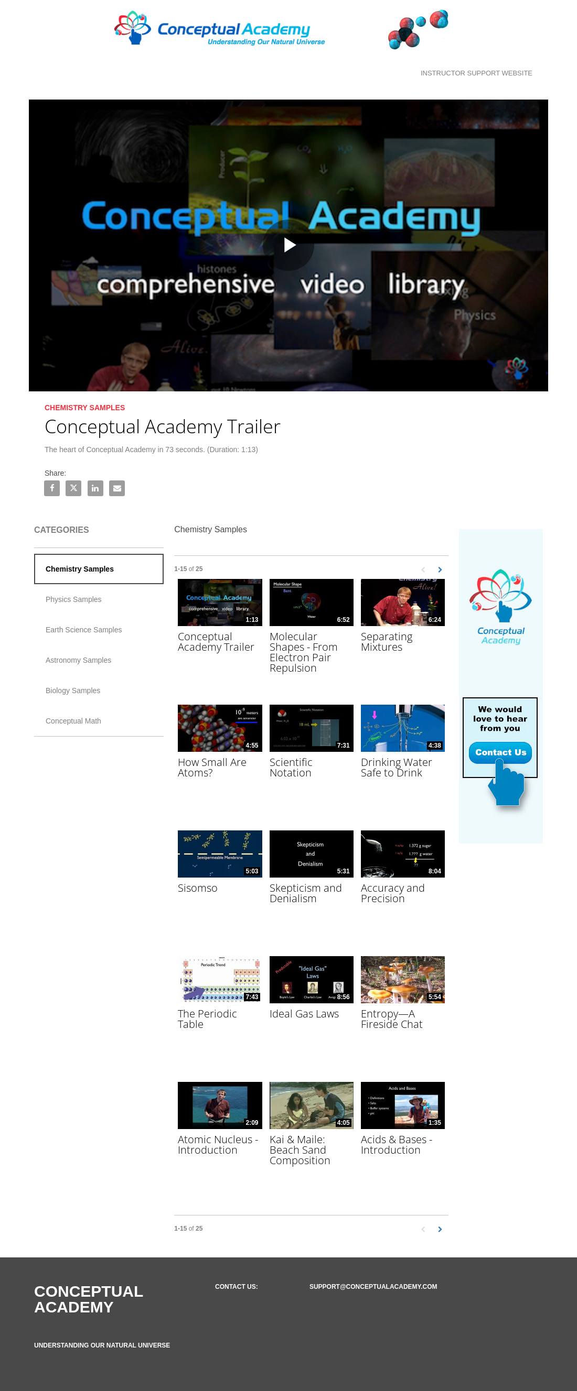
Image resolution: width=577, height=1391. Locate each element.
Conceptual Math (73, 721)
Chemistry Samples (80, 569)
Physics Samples (74, 599)
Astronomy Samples (78, 660)
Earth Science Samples (84, 630)
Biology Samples (73, 690)
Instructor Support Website (476, 73)
